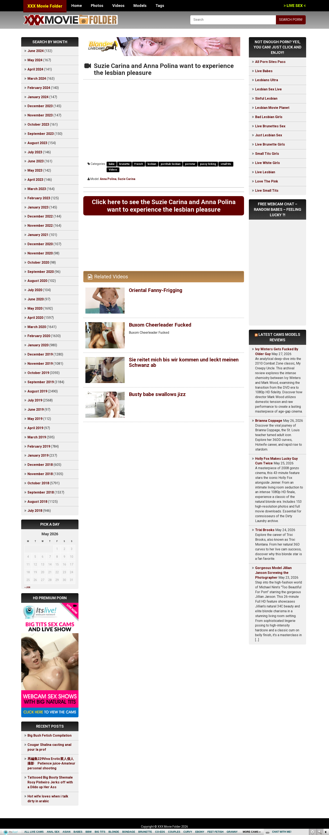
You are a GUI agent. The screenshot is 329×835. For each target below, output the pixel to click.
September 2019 (40, 382)
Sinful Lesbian (266, 98)
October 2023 (38, 124)
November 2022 (40, 226)
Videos (118, 5)
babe (112, 164)
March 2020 (36, 327)
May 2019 (34, 419)
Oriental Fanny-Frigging (155, 290)
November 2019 (40, 364)
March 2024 (36, 79)
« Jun (27, 587)
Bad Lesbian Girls (268, 117)
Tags (159, 5)
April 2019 (35, 428)
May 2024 (34, 60)
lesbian (152, 164)
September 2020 (40, 272)
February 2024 (38, 88)
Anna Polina (108, 179)
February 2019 (38, 446)
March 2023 (36, 189)
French (138, 164)
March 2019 (36, 437)
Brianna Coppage (268, 421)
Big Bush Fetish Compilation (49, 735)
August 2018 (37, 502)
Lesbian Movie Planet (272, 108)
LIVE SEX (295, 5)
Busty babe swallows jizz (157, 394)
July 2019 (34, 400)
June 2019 (35, 410)
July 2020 (34, 290)
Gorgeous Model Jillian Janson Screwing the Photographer (273, 573)
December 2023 (40, 106)
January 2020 (37, 345)
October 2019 (38, 373)
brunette (124, 164)
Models (139, 5)
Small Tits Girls (267, 154)
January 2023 (37, 207)
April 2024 (35, 69)
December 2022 (40, 216)
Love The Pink (266, 181)
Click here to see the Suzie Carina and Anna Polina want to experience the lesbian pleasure (164, 205)
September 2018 (40, 492)
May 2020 (34, 308)
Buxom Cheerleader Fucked (160, 325)
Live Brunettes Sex (270, 126)
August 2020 (37, 281)
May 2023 (34, 170)
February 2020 (38, 336)
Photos (97, 5)
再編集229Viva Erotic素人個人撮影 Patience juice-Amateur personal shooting (51, 763)
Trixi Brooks (264, 530)
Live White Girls (267, 163)
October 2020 (38, 262)
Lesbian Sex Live (268, 89)
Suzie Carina (126, 179)
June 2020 (35, 299)
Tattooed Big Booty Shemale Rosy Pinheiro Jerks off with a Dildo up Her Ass (50, 782)
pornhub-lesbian (170, 164)
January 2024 (37, 97)
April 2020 (35, 318)
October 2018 (38, 483)
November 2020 (40, 253)
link (325, 769)
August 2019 (37, 391)
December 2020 (40, 244)
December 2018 (40, 465)
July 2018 (34, 511)
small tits (226, 164)
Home (76, 5)
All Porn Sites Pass (270, 62)
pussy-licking (208, 164)
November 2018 (40, 474)
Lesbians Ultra (266, 80)
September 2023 (40, 134)
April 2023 (35, 180)
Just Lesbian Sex (268, 135)
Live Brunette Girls (270, 144)
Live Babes (264, 71)
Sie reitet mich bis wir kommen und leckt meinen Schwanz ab (184, 362)
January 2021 (37, 235)
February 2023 (38, 198)
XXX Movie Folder (44, 6)
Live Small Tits (266, 191)
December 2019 (40, 354)
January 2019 (37, 455)
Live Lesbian (265, 172)
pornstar (190, 164)
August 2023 (37, 143)
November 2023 (40, 115)
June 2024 (35, 51)
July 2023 (34, 152)
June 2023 (35, 161)
